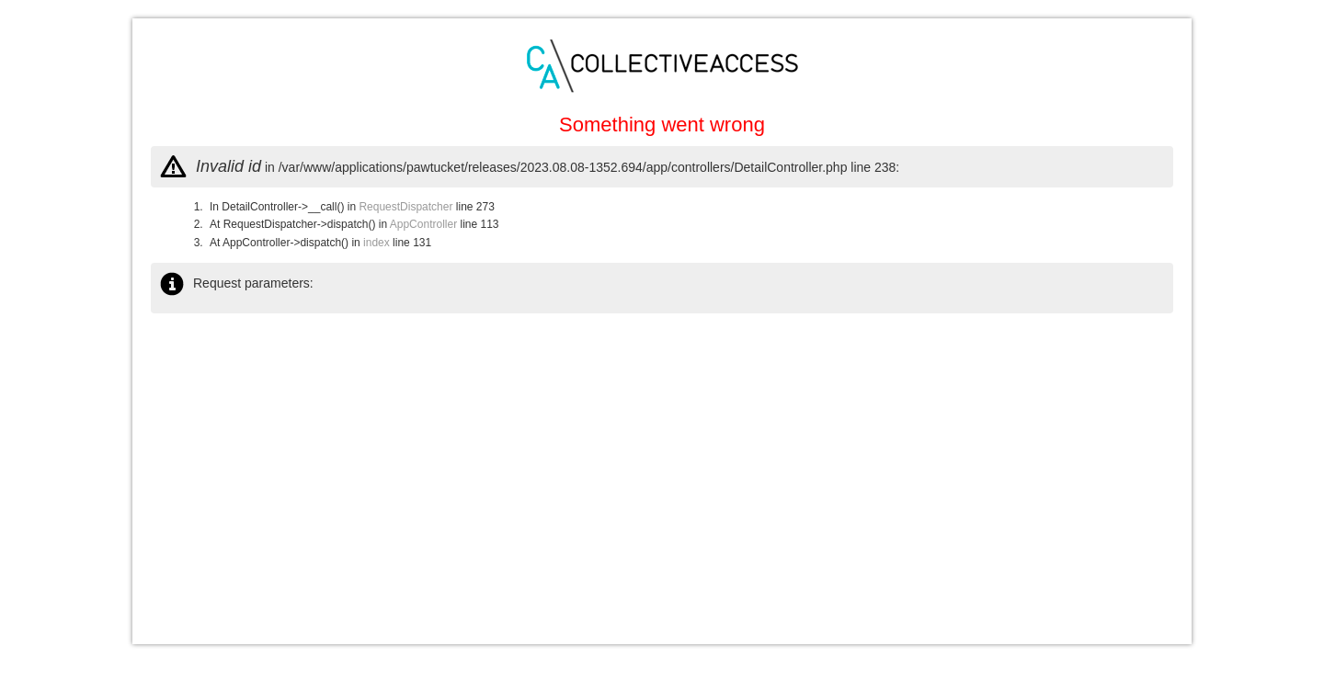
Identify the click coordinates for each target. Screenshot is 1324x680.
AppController (423, 224)
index (376, 242)
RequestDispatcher (405, 206)
